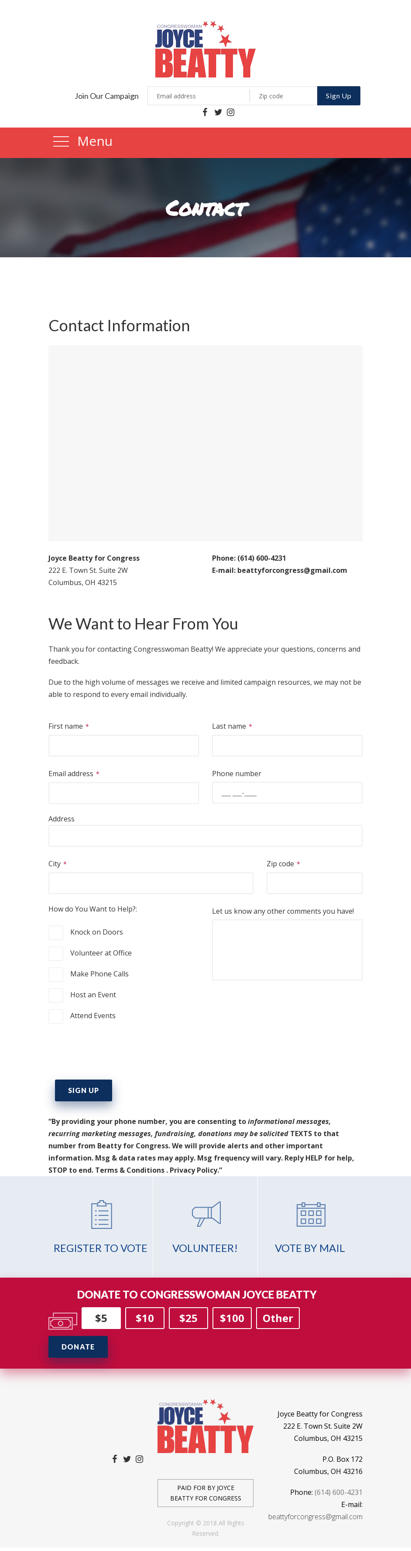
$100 (232, 1318)
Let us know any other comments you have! (287, 944)
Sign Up (339, 95)
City (150, 873)
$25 (188, 1318)
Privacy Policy (193, 1170)
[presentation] (114, 1052)
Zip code (315, 873)
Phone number (287, 783)
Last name (287, 735)
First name (123, 735)
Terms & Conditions (129, 1170)
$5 (101, 1318)
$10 (145, 1318)
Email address (123, 783)
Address (205, 827)
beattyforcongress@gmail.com (315, 1516)
